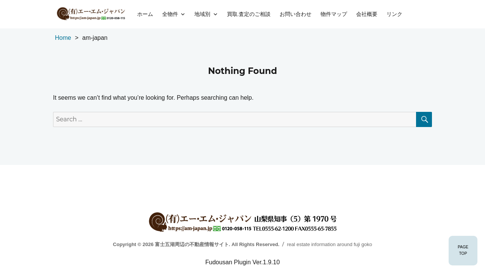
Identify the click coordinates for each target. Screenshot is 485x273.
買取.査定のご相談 (249, 14)
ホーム (145, 14)
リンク (394, 14)
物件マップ (334, 14)
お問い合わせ (295, 14)
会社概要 (366, 14)
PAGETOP (463, 250)
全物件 (170, 14)
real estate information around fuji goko (329, 244)
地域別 (202, 14)
